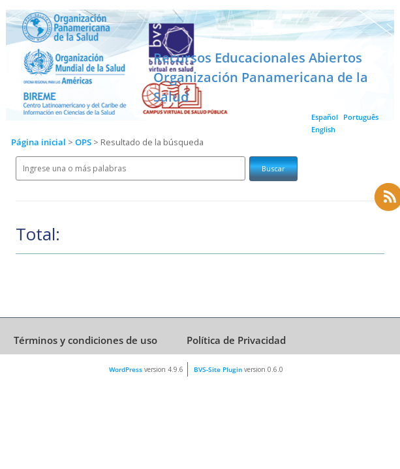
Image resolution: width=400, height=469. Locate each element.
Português (360, 117)
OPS (84, 142)
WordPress (125, 369)
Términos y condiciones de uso (85, 340)
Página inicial (38, 142)
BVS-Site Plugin (218, 369)
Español (324, 117)
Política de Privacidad (236, 340)
